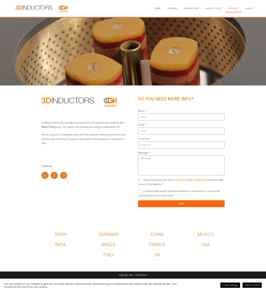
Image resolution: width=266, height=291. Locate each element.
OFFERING (172, 8)
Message (143, 152)
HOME (157, 8)
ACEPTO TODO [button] (252, 285)
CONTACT (233, 8)
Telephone (143, 138)
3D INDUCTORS (191, 8)
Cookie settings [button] (230, 285)
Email (141, 124)
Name (141, 111)
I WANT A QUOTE (213, 8)
